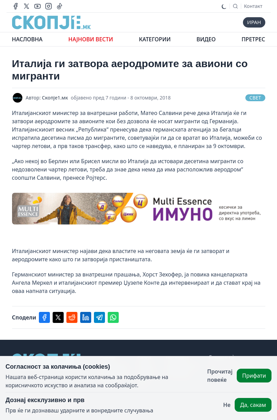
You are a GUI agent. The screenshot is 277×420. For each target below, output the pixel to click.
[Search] (235, 6)
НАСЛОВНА (27, 39)
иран (253, 22)
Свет (255, 97)
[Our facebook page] (15, 6)
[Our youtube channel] (37, 6)
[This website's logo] (51, 22)
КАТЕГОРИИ (155, 39)
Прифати (254, 375)
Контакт (253, 6)
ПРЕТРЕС (253, 39)
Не (227, 405)
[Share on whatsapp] (113, 317)
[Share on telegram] (99, 317)
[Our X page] (26, 6)
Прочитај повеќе (220, 376)
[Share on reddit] (71, 317)
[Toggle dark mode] (224, 6)
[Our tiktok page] (59, 6)
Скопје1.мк (55, 97)
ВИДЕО (206, 39)
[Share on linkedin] (85, 317)
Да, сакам (253, 405)
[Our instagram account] (48, 6)
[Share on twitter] (58, 317)
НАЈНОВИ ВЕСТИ (90, 39)
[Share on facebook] (44, 317)
